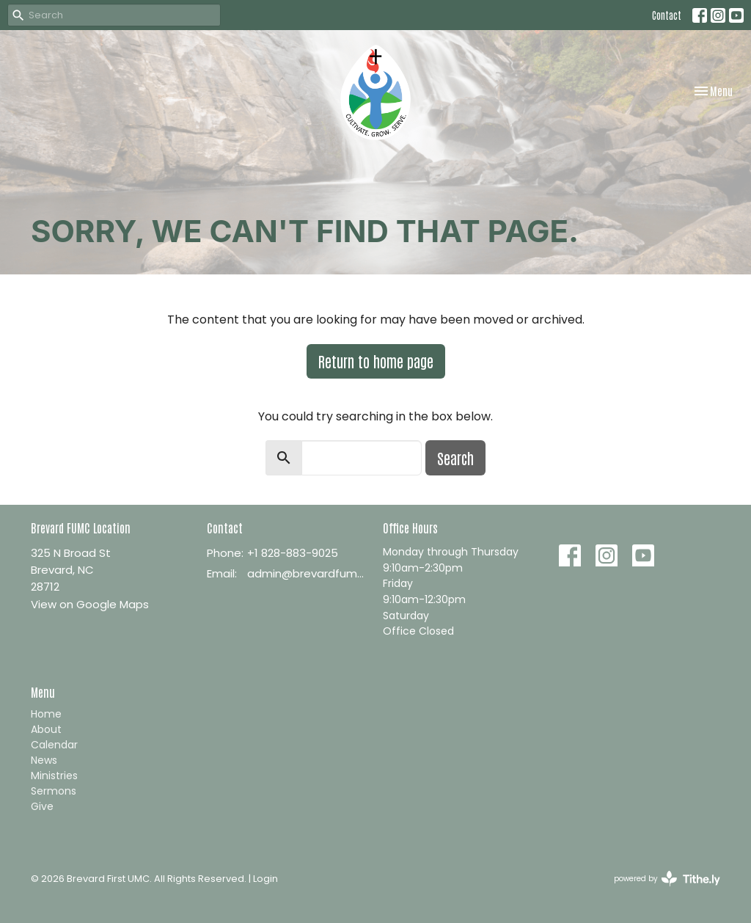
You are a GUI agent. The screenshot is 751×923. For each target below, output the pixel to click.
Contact (666, 15)
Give (42, 806)
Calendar (54, 744)
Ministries (54, 775)
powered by (667, 878)
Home (46, 714)
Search (455, 457)
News (44, 760)
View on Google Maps (90, 604)
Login (265, 879)
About (46, 729)
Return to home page (375, 361)
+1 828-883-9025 (292, 553)
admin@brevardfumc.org (307, 573)
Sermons (53, 791)
